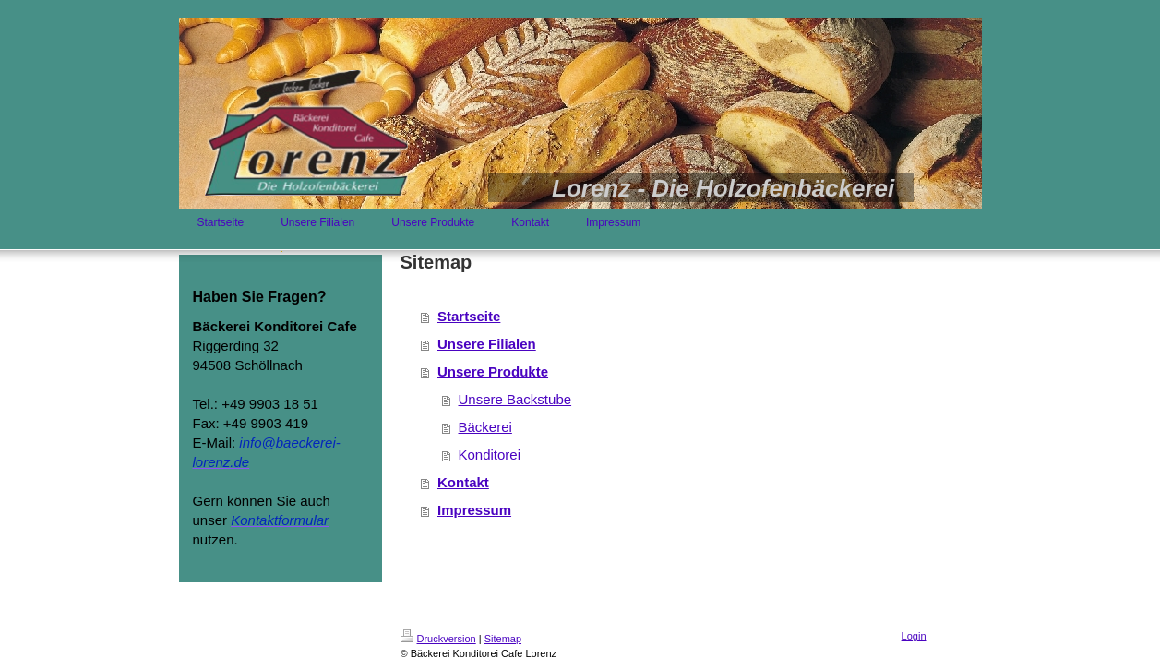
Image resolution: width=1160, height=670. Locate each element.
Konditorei (490, 454)
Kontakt (463, 482)
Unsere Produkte (492, 371)
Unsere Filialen (486, 344)
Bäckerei (485, 427)
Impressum (474, 510)
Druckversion (438, 638)
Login (914, 635)
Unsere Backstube (515, 399)
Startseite (468, 316)
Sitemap (502, 638)
